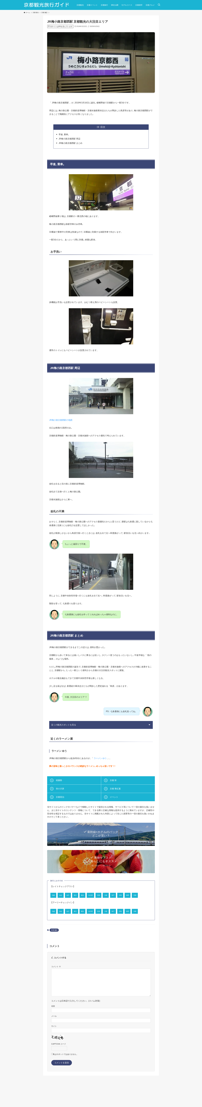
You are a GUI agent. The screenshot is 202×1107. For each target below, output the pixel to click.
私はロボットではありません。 (65, 1073)
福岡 (54, 904)
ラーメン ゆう (100, 758)
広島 (146, 895)
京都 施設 (54, 949)
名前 (53, 1025)
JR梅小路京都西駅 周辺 (69, 139)
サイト (54, 1045)
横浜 (94, 895)
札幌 (54, 895)
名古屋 (105, 895)
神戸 (136, 895)
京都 (116, 895)
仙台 (64, 895)
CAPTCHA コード (58, 1063)
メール (54, 1035)
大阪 (126, 895)
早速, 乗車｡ (64, 134)
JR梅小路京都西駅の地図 (60, 420)
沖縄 (64, 904)
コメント (56, 985)
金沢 (74, 895)
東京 (84, 895)
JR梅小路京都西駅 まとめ (70, 143)
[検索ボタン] (159, 5)
